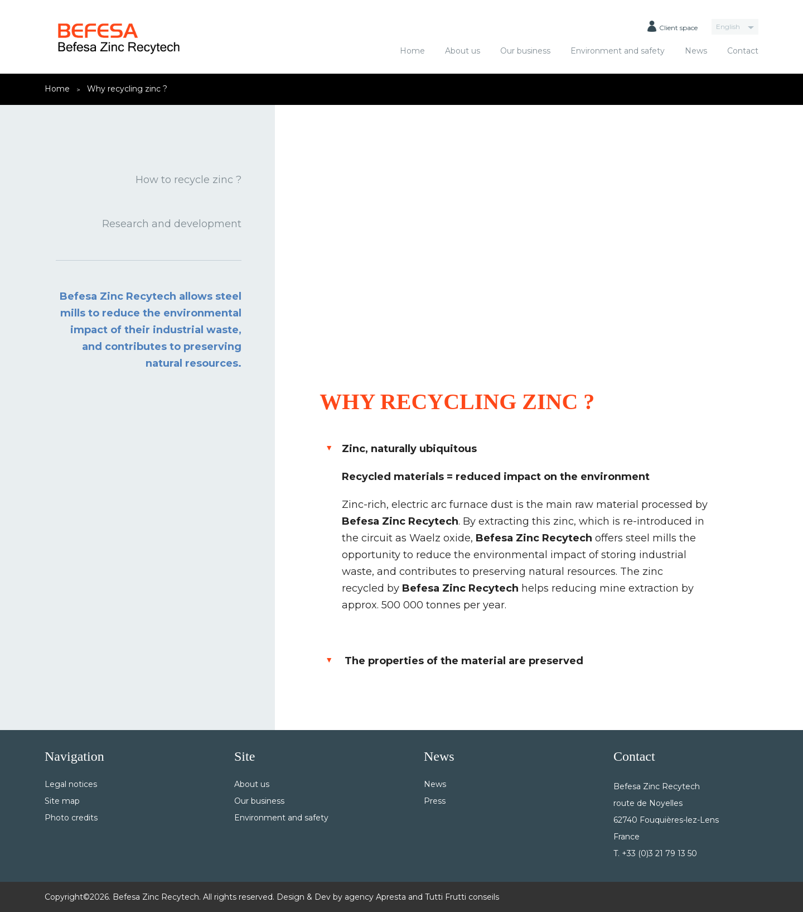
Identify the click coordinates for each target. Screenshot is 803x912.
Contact (742, 51)
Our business (525, 51)
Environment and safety (617, 51)
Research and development (171, 224)
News (696, 51)
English (728, 26)
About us (462, 51)
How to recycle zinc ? (188, 180)
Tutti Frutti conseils (462, 897)
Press (435, 801)
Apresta (391, 897)
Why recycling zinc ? (127, 89)
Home (412, 51)
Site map (62, 801)
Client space (672, 26)
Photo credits (71, 818)
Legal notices (71, 784)
